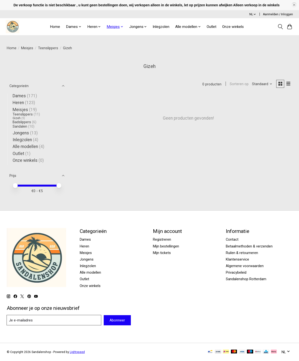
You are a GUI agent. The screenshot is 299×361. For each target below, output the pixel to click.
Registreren (162, 239)
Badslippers (22, 122)
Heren (18, 102)
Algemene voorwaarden (245, 266)
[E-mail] (54, 320)
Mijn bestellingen (166, 246)
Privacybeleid (236, 272)
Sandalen (20, 126)
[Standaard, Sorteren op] (261, 84)
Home (55, 27)
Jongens (21, 133)
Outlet (211, 27)
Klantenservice (237, 259)
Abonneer (117, 320)
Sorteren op (238, 84)
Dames (19, 95)
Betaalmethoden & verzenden (249, 246)
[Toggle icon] (280, 26)
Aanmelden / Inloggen (278, 14)
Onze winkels (233, 27)
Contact (232, 239)
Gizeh (17, 118)
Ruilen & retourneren (242, 253)
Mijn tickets (162, 253)
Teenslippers (48, 48)
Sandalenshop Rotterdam (246, 279)
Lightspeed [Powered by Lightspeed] (77, 352)
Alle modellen (25, 146)
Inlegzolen (161, 27)
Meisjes (27, 48)
